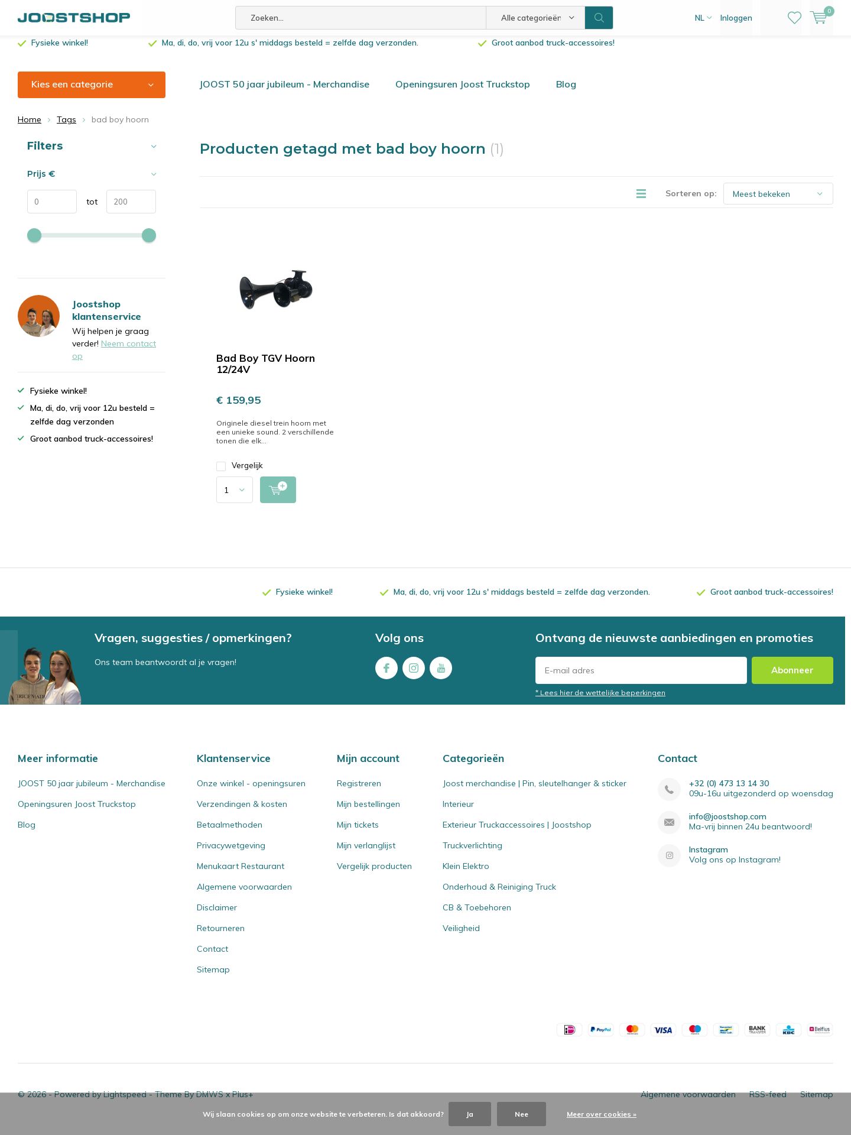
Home (29, 128)
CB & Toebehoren (477, 916)
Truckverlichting (472, 854)
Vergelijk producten (374, 875)
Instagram (413, 674)
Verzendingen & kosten (242, 813)
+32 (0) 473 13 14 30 (729, 792)
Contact (212, 957)
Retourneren (221, 937)
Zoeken (599, 18)
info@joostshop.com (727, 826)
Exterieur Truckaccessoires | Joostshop (517, 833)
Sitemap (213, 978)
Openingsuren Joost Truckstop (462, 93)
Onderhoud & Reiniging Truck (499, 895)
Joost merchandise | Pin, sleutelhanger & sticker (534, 792)
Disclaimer (217, 916)
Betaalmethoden (229, 833)
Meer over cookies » (601, 1114)
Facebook (386, 674)
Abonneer (792, 679)
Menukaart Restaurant (240, 875)
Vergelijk (239, 474)
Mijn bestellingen (368, 813)
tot (87, 210)
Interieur (458, 813)
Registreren (359, 792)
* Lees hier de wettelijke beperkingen (600, 701)
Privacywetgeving (231, 854)
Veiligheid (461, 937)
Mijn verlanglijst (366, 854)
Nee (521, 1114)
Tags (66, 128)
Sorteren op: (691, 202)
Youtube (441, 674)
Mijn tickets (358, 833)
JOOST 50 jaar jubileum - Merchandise (284, 93)
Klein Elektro (466, 875)
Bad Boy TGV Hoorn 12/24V (265, 372)
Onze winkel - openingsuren (251, 792)
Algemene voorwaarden (244, 895)
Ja (469, 1114)
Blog (566, 93)
